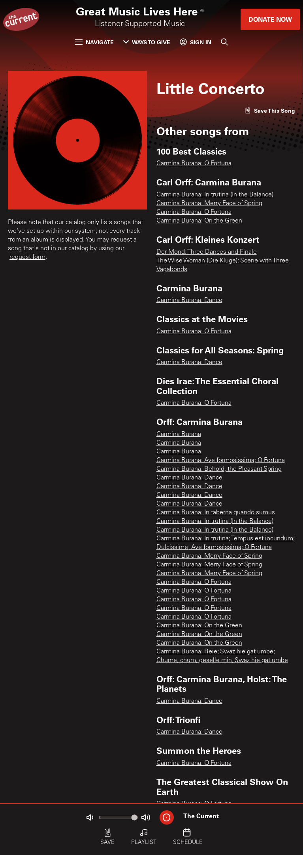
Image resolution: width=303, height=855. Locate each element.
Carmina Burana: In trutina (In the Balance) (214, 195)
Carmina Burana (178, 434)
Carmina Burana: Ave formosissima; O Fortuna (220, 460)
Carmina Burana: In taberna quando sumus (215, 513)
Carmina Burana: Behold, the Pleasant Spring (219, 469)
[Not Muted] (89, 817)
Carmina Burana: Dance (189, 300)
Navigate (94, 42)
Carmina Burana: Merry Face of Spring (209, 203)
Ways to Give (146, 42)
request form (27, 257)
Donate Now (270, 19)
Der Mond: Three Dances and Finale (206, 252)
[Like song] (270, 110)
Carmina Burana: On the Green (199, 221)
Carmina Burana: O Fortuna (193, 163)
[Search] (224, 42)
